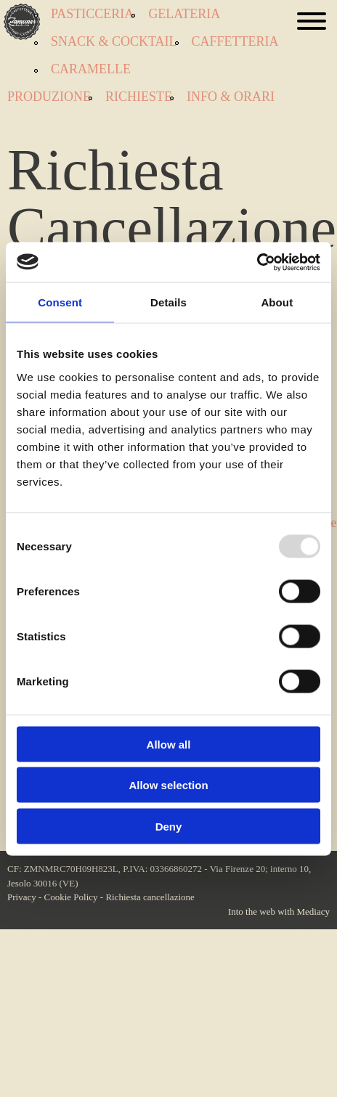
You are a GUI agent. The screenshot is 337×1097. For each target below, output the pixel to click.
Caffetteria (235, 41)
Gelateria (184, 14)
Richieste (138, 96)
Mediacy (313, 911)
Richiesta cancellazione (149, 897)
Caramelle (91, 69)
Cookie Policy (71, 897)
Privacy (21, 897)
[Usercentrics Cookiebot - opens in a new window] (256, 262)
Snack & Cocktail (114, 41)
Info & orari (231, 96)
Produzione (49, 96)
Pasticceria (92, 14)
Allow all (169, 744)
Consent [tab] (60, 302)
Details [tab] (168, 302)
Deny (168, 826)
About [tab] (277, 302)
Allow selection (168, 785)
